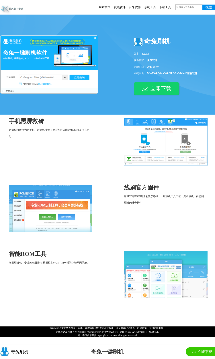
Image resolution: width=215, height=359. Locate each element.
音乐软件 (135, 7)
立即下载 (156, 89)
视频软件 (120, 7)
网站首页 (104, 7)
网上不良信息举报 (87, 335)
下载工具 (165, 7)
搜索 (209, 7)
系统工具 (150, 7)
